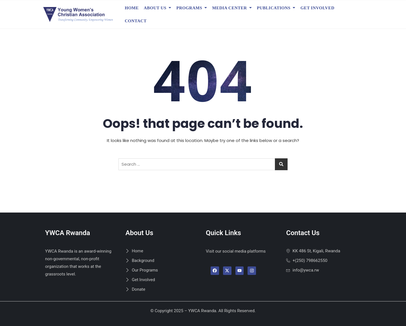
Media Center (229, 8)
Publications (273, 8)
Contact (136, 21)
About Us (155, 8)
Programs (189, 8)
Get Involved (317, 8)
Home (132, 8)
